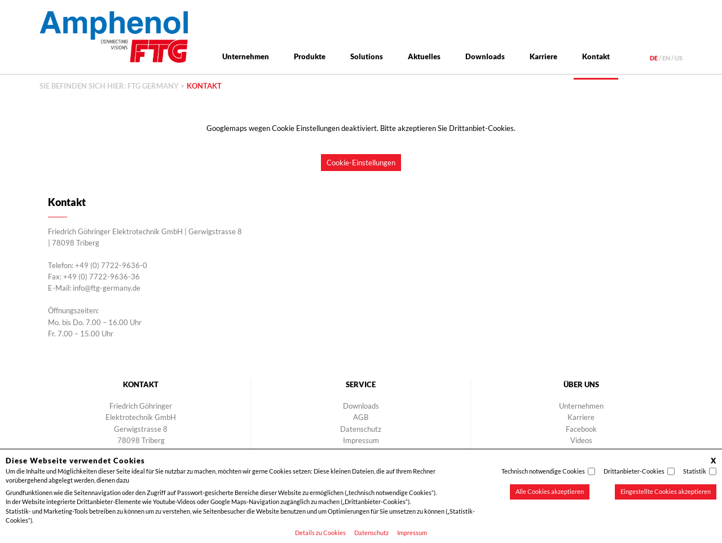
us (679, 58)
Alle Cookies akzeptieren (550, 491)
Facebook (581, 428)
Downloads (485, 56)
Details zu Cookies (320, 532)
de (654, 58)
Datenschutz (371, 532)
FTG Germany (153, 85)
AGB (360, 417)
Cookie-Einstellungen (361, 162)
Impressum (412, 532)
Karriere (543, 56)
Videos (581, 440)
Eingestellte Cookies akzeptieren (665, 491)
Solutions (366, 56)
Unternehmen (245, 56)
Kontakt (596, 56)
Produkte (309, 56)
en (666, 58)
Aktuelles (424, 56)
